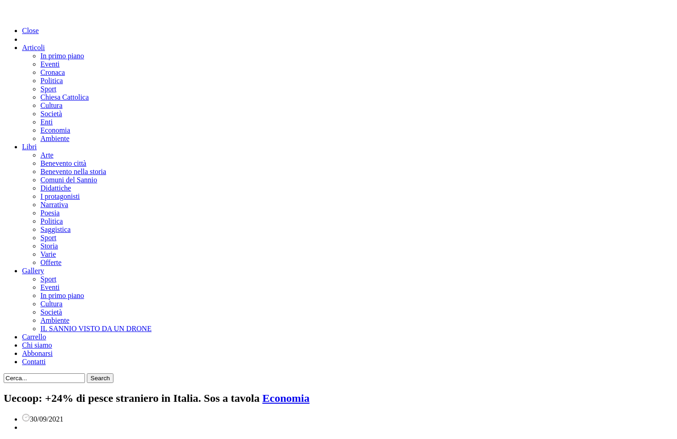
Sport (48, 89)
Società (51, 114)
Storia (49, 246)
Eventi (50, 64)
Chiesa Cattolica (64, 97)
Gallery (33, 271)
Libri (29, 147)
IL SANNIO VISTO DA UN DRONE (96, 328)
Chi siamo (37, 345)
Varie (48, 254)
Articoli (33, 47)
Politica (51, 80)
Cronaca (52, 72)
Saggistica (55, 229)
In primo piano (62, 56)
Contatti (34, 362)
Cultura (51, 105)
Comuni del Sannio (68, 180)
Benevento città (63, 163)
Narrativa (54, 204)
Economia (55, 130)
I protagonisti (60, 196)
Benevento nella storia (73, 171)
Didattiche (55, 188)
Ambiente (54, 138)
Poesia (50, 213)
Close (30, 30)
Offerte (51, 262)
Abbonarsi (37, 353)
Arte (46, 155)
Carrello (34, 337)
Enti (46, 122)
